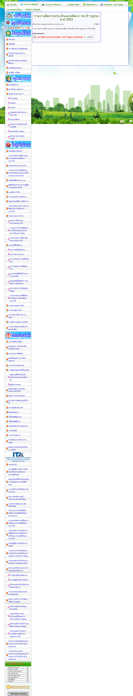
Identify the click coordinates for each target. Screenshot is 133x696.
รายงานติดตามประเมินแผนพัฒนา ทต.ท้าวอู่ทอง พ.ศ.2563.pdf (59, 37)
